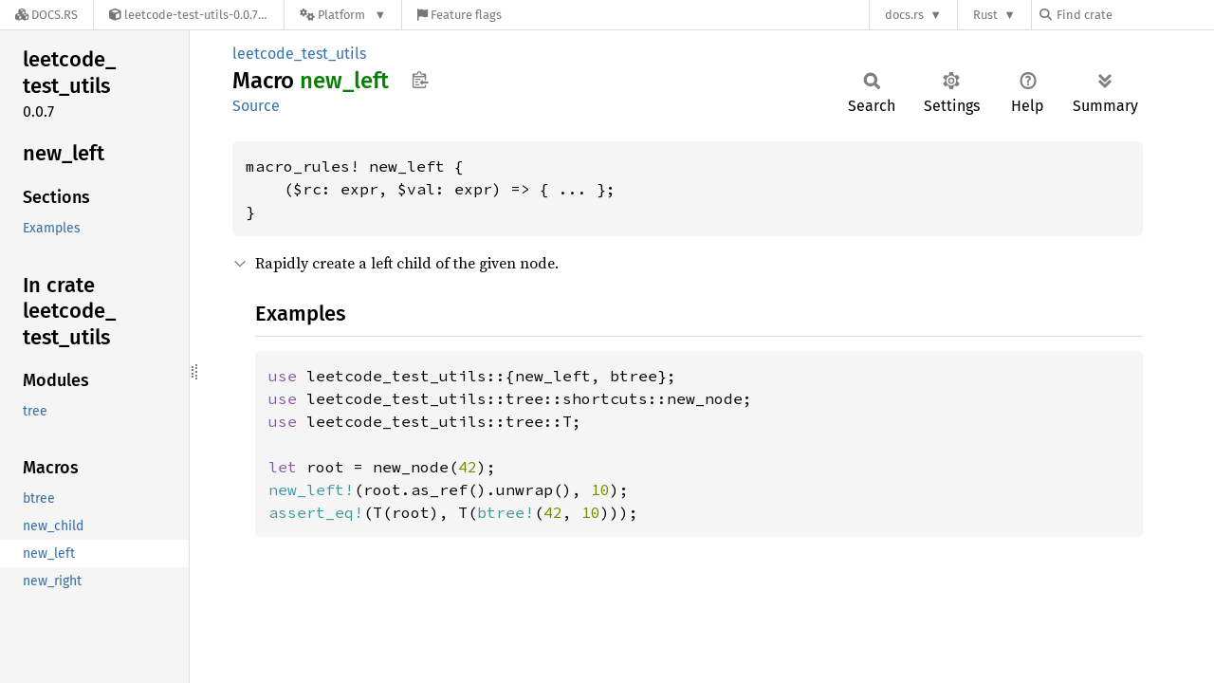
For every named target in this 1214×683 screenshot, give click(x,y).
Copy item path (419, 80)
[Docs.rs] (46, 14)
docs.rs (904, 15)
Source (256, 106)
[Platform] (343, 14)
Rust (985, 15)
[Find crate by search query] (1134, 14)
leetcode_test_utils (299, 54)
